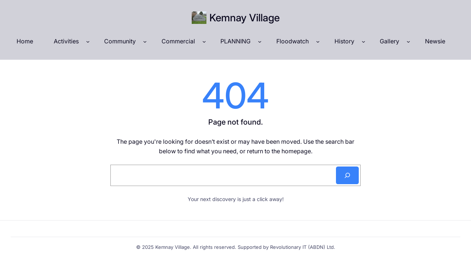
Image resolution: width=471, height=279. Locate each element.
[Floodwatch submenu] (318, 41)
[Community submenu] (145, 41)
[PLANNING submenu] (260, 41)
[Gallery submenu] (408, 41)
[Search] (347, 175)
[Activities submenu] (88, 41)
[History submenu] (363, 41)
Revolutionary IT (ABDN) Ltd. (302, 247)
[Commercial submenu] (204, 41)
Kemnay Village (244, 17)
